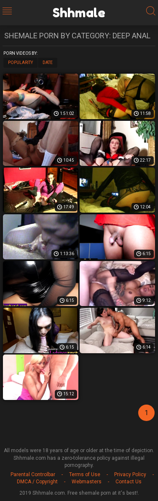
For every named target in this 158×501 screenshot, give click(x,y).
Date (48, 62)
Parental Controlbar (33, 474)
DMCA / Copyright (37, 482)
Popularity (20, 62)
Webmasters (87, 482)
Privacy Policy (130, 474)
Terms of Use (84, 474)
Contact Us (128, 482)
